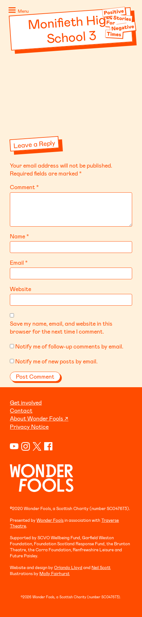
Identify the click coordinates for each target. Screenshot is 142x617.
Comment (24, 186)
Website (20, 288)
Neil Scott (101, 567)
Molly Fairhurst (54, 573)
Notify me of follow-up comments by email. (69, 346)
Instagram (25, 446)
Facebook (48, 446)
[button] (17, 11)
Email (19, 262)
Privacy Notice (29, 426)
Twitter (37, 446)
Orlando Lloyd (68, 567)
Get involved (26, 402)
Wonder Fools (50, 520)
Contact (21, 410)
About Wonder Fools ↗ (39, 418)
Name (19, 236)
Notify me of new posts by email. (56, 361)
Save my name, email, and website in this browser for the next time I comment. (61, 327)
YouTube (14, 446)
